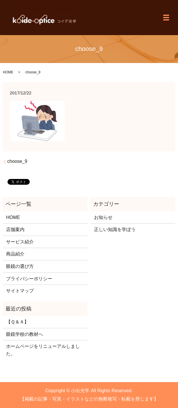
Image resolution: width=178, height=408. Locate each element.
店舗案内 (15, 229)
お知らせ (103, 217)
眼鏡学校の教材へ (24, 334)
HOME (8, 72)
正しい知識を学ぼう (115, 229)
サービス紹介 (20, 241)
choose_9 (17, 161)
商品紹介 (15, 253)
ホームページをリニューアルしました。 (43, 350)
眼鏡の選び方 (20, 266)
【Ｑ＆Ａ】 (17, 321)
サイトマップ (20, 290)
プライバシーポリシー (29, 278)
